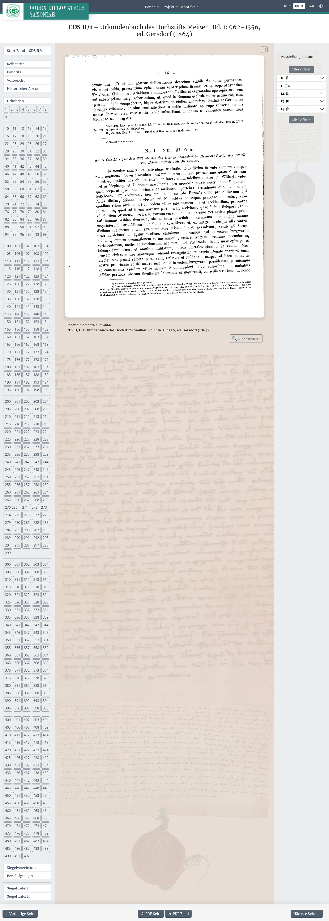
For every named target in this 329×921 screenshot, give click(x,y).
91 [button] (29, 227)
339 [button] (45, 617)
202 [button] (27, 401)
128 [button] (36, 284)
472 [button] (27, 825)
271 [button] (25, 507)
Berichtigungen (20, 876)
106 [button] (17, 253)
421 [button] (17, 750)
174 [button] (45, 352)
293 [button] (45, 537)
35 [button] (14, 158)
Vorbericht (16, 80)
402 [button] (27, 719)
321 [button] (17, 594)
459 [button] (45, 803)
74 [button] (37, 204)
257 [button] (27, 484)
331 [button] (17, 609)
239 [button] (45, 454)
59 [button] (14, 189)
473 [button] (36, 825)
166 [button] (17, 344)
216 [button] (17, 424)
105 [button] (8, 253)
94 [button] (7, 234)
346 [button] (17, 632)
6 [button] (34, 109)
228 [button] (36, 439)
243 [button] (36, 462)
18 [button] (22, 136)
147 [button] (27, 314)
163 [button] (36, 337)
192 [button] (27, 382)
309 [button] (45, 572)
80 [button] (37, 211)
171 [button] (17, 352)
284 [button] (8, 530)
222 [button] (27, 431)
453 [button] (36, 795)
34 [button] (7, 158)
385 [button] (8, 693)
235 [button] (8, 454)
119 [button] (45, 268)
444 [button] (45, 780)
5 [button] (29, 109)
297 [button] (36, 545)
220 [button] (8, 431)
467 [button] (27, 818)
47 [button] (14, 174)
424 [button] (45, 750)
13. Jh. (285, 101)
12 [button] (22, 128)
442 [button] (27, 780)
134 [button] (45, 291)
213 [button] (36, 416)
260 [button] (8, 492)
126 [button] (17, 284)
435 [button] (8, 772)
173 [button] (36, 352)
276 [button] (27, 515)
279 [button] (8, 522)
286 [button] (27, 530)
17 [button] (14, 136)
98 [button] (37, 234)
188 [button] (36, 374)
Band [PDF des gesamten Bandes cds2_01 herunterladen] (178, 913)
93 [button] (45, 227)
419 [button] (45, 742)
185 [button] (8, 374)
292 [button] (36, 537)
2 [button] (12, 109)
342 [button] (27, 625)
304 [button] (45, 564)
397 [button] (27, 708)
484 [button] (45, 841)
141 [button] (17, 306)
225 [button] (8, 439)
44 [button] (37, 166)
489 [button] (45, 848)
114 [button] (45, 261)
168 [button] (36, 344)
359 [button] (45, 647)
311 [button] (17, 579)
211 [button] (17, 416)
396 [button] (17, 708)
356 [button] (17, 647)
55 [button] (29, 181)
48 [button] (22, 174)
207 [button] (27, 409)
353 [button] (36, 640)
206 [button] (17, 409)
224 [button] (45, 431)
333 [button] (36, 609)
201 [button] (17, 401)
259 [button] (45, 484)
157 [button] (27, 329)
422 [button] (27, 750)
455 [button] (8, 803)
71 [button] (14, 204)
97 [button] (29, 234)
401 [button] (17, 719)
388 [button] (36, 693)
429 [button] (45, 757)
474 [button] (45, 825)
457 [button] (27, 803)
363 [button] (36, 655)
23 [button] (14, 143)
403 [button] (36, 719)
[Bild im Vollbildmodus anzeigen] (264, 49)
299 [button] (8, 552)
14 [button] (37, 128)
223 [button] (36, 431)
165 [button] (8, 344)
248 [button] (36, 469)
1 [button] (6, 109)
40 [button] (7, 166)
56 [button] (37, 181)
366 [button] (17, 662)
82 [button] (7, 219)
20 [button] (37, 136)
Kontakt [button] (188, 7)
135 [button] (8, 299)
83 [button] (14, 219)
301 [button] (17, 564)
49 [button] (29, 174)
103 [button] (36, 246)
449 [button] (45, 788)
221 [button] (17, 431)
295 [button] (17, 545)
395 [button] (8, 708)
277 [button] (36, 515)
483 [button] (36, 841)
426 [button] (17, 757)
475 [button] (8, 833)
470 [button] (8, 825)
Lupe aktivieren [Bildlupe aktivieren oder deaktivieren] (246, 338)
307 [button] (27, 572)
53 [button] (14, 181)
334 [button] (45, 609)
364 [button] (45, 655)
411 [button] (17, 735)
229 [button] (45, 439)
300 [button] (8, 564)
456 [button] (17, 803)
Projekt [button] (168, 7)
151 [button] (17, 321)
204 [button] (45, 401)
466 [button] (17, 818)
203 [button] (36, 401)
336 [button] (17, 617)
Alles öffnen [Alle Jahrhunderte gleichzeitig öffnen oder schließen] (301, 69)
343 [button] (36, 625)
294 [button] (8, 545)
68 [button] (37, 196)
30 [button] (22, 151)
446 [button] (17, 788)
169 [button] (45, 344)
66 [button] (22, 196)
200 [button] (8, 401)
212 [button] (27, 416)
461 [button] (17, 810)
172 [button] (27, 352)
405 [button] (8, 727)
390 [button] (8, 700)
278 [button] (45, 515)
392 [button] (27, 700)
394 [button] (45, 700)
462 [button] (27, 810)
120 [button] (8, 276)
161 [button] (17, 337)
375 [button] (8, 678)
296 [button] (27, 545)
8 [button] (46, 109)
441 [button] (17, 780)
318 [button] (36, 587)
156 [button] (17, 329)
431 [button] (17, 765)
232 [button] (27, 447)
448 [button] (36, 788)
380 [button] (8, 685)
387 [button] (27, 693)
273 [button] (44, 507)
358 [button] (36, 647)
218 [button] (36, 424)
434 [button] (45, 765)
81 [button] (45, 211)
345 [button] (8, 632)
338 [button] (36, 617)
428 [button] (36, 757)
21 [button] (45, 136)
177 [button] (27, 359)
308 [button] (36, 572)
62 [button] (37, 189)
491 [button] (17, 856)
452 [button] (27, 795)
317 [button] (27, 587)
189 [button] (45, 374)
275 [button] (17, 515)
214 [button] (45, 416)
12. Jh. (285, 93)
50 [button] (37, 174)
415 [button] (8, 742)
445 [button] (8, 788)
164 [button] (45, 337)
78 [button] (22, 211)
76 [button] (7, 211)
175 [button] (8, 359)
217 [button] (27, 424)
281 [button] (27, 522)
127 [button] (27, 284)
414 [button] (45, 735)
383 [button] (36, 685)
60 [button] (22, 189)
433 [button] (36, 765)
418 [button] (36, 742)
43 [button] (29, 166)
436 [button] (17, 772)
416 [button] (17, 742)
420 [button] (8, 750)
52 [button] (7, 181)
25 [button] (29, 143)
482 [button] (27, 841)
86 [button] (37, 219)
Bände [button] (150, 7)
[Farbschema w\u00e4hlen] (321, 6)
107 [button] (27, 253)
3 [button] (17, 109)
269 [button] (45, 500)
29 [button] (14, 151)
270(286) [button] (11, 507)
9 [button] (6, 117)
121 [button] (17, 276)
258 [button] (36, 484)
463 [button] (36, 810)
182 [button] (27, 367)
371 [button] (17, 670)
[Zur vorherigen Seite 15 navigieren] (20, 914)
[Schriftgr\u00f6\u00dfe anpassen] (311, 6)
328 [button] (36, 602)
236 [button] (17, 454)
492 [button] (27, 856)
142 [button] (27, 306)
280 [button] (17, 522)
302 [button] (27, 564)
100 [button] (8, 246)
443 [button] (36, 780)
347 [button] (27, 632)
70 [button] (7, 204)
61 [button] (29, 189)
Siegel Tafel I (17, 888)
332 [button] (27, 609)
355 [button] (8, 647)
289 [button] (8, 537)
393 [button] (36, 700)
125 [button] (8, 284)
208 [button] (36, 409)
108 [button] (36, 253)
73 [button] (29, 204)
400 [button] (8, 719)
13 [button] (29, 128)
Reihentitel (16, 64)
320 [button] (8, 594)
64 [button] (7, 196)
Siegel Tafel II (18, 896)
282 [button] (36, 522)
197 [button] (27, 390)
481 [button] (17, 841)
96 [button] (22, 234)
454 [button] (45, 795)
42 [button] (22, 166)
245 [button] (8, 469)
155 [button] (8, 329)
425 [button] (8, 757)
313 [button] (36, 579)
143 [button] (36, 306)
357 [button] (27, 647)
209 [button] (45, 409)
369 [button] (45, 662)
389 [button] (45, 693)
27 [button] (45, 143)
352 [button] (27, 640)
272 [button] (34, 507)
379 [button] (45, 678)
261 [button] (17, 492)
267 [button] (27, 500)
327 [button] (27, 602)
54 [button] (22, 181)
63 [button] (45, 189)
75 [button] (45, 204)
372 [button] (27, 670)
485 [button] (8, 848)
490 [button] (8, 856)
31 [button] (29, 151)
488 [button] (36, 848)
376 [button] (17, 678)
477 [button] (27, 833)
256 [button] (17, 484)
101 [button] (17, 246)
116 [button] (17, 268)
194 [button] (45, 382)
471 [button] (17, 825)
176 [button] (17, 359)
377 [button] (27, 678)
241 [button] (17, 462)
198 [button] (36, 390)
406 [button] (17, 727)
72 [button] (22, 204)
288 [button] (45, 530)
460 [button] (8, 810)
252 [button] (27, 477)
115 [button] (8, 268)
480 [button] (8, 841)
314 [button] (45, 579)
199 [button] (45, 390)
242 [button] (27, 462)
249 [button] (45, 469)
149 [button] (45, 314)
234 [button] (45, 447)
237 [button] (27, 454)
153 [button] (36, 321)
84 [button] (22, 219)
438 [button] (36, 772)
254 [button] (45, 477)
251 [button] (17, 477)
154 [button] (45, 321)
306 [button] (17, 572)
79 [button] (29, 211)
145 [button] (8, 314)
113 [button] (36, 261)
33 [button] (45, 151)
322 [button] (27, 594)
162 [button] (27, 337)
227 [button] (27, 439)
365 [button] (8, 662)
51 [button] (45, 174)
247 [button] (27, 469)
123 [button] (36, 276)
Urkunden (15, 101)
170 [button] (8, 352)
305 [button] (8, 572)
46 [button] (7, 174)
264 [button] (45, 492)
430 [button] (8, 765)
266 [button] (17, 500)
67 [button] (29, 196)
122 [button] (27, 276)
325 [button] (8, 602)
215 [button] (8, 424)
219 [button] (45, 424)
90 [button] (22, 227)
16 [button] (7, 136)
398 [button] (36, 708)
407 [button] (27, 727)
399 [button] (45, 708)
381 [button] (17, 685)
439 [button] (45, 772)
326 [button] (17, 602)
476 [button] (17, 833)
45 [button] (45, 166)
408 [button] (36, 727)
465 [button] (8, 818)
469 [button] (45, 818)
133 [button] (36, 291)
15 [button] (45, 128)
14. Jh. (285, 109)
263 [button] (36, 492)
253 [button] (36, 477)
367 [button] (27, 662)
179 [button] (45, 359)
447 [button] (27, 788)
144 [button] (45, 306)
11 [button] (14, 128)
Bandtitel (14, 72)
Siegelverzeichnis (21, 867)
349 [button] (45, 632)
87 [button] (45, 219)
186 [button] (17, 374)
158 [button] (36, 329)
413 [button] (36, 735)
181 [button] (17, 367)
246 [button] (17, 469)
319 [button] (45, 587)
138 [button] (36, 299)
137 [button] (27, 299)
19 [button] (29, 136)
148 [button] (36, 314)
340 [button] (8, 625)
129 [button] (45, 284)
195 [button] (8, 390)
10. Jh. (285, 78)
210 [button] (8, 416)
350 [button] (8, 640)
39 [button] (45, 158)
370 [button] (8, 670)
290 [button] (17, 537)
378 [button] (36, 678)
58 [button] (7, 189)
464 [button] (45, 810)
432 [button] (27, 765)
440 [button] (8, 780)
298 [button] (45, 545)
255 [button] (8, 484)
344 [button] (45, 625)
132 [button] (27, 291)
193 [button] (36, 382)
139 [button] (45, 299)
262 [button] (27, 492)
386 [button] (17, 693)
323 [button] (36, 594)
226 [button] (17, 439)
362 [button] (27, 655)
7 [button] (40, 109)
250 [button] (8, 477)
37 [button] (29, 158)
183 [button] (36, 367)
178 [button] (36, 359)
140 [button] (8, 306)
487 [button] (27, 848)
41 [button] (14, 166)
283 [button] (45, 522)
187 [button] (27, 374)
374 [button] (45, 670)
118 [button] (36, 268)
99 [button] (45, 234)
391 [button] (17, 700)
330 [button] (8, 609)
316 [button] (17, 587)
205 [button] (8, 409)
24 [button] (22, 143)
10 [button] (7, 128)
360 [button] (8, 655)
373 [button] (36, 670)
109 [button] (45, 253)
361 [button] (17, 655)
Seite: (288, 6)
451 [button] (17, 795)
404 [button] (45, 719)
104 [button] (45, 246)
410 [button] (8, 735)
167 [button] (27, 344)
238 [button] (36, 454)
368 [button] (36, 662)
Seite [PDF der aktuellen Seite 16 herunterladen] (150, 913)
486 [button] (17, 848)
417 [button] (27, 742)
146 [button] (17, 314)
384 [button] (45, 685)
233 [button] (36, 447)
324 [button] (45, 594)
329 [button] (45, 602)
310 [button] (8, 579)
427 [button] (27, 757)
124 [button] (45, 276)
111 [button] (17, 261)
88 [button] (7, 227)
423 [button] (36, 750)
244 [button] (45, 462)
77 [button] (14, 211)
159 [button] (45, 329)
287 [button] (36, 530)
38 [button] (37, 158)
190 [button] (8, 382)
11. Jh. (285, 85)
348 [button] (36, 632)
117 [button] (27, 268)
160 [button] (8, 337)
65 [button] (14, 196)
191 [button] (17, 382)
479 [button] (45, 833)
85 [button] (29, 219)
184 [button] (45, 367)
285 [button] (17, 530)
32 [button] (37, 151)
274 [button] (8, 515)
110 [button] (8, 261)
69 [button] (45, 196)
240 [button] (8, 462)
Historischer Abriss (23, 88)
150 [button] (8, 321)
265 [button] (8, 500)
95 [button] (14, 234)
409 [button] (45, 727)
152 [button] (27, 321)
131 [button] (17, 291)
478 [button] (36, 833)
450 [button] (8, 795)
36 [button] (22, 158)
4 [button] (23, 109)
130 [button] (8, 291)
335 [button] (8, 617)
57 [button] (45, 181)
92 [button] (37, 227)
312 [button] (27, 579)
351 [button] (17, 640)
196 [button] (17, 390)
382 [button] (27, 685)
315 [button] (8, 587)
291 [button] (27, 537)
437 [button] (27, 772)
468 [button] (36, 818)
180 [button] (8, 367)
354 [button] (45, 640)
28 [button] (7, 151)
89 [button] (14, 227)
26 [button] (37, 143)
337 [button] (27, 617)
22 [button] (7, 143)
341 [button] (17, 625)
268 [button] (36, 500)
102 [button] (27, 246)
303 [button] (36, 564)
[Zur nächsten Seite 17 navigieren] (307, 914)
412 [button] (27, 735)
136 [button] (17, 299)
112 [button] (27, 261)
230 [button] (8, 447)
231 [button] (17, 447)
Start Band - (25, 51)
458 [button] (36, 803)
